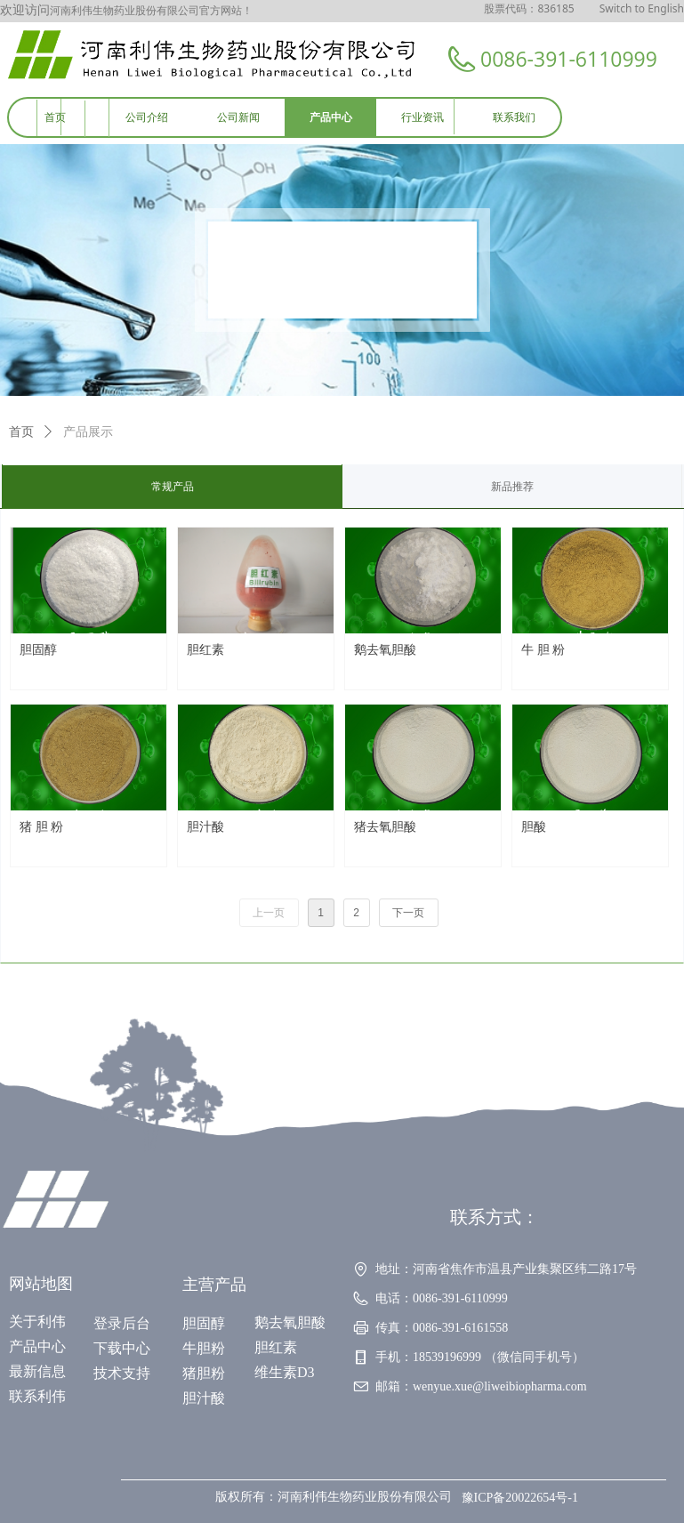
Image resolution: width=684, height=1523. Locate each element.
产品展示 (88, 432)
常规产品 (172, 486)
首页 (21, 432)
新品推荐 (512, 486)
